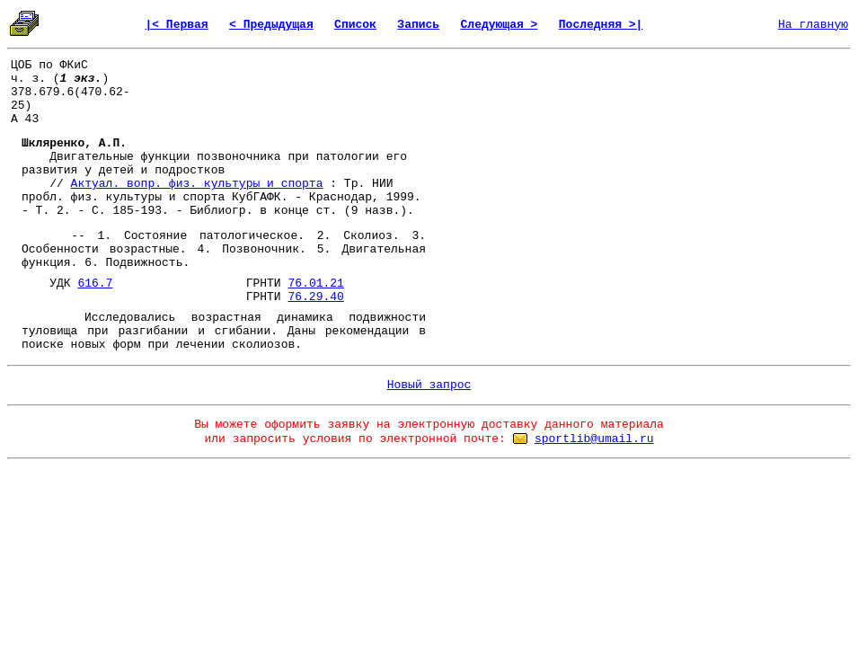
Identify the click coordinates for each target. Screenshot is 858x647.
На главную (813, 24)
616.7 (94, 283)
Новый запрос (429, 385)
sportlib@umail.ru (594, 439)
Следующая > (499, 24)
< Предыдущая (271, 24)
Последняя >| (601, 24)
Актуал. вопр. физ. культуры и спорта (197, 184)
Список (355, 24)
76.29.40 (315, 297)
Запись (418, 24)
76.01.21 (315, 283)
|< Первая (176, 24)
